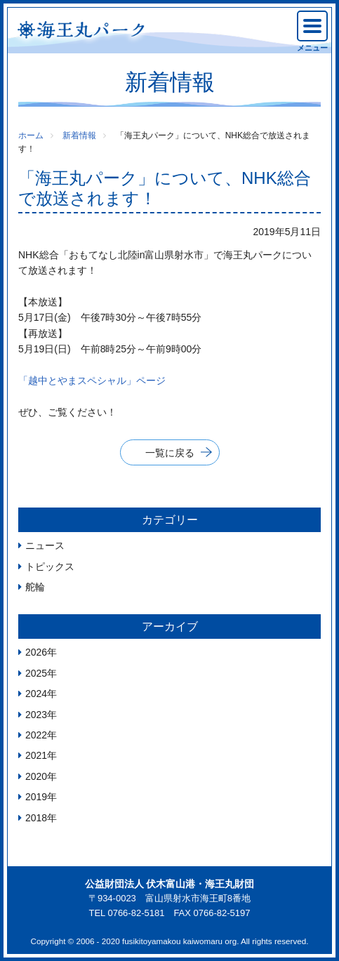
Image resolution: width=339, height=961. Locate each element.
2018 (36, 817)
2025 (36, 673)
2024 (36, 693)
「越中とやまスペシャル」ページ (92, 380)
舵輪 (35, 586)
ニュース (45, 545)
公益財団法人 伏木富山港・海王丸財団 (170, 883)
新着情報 (79, 135)
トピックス (49, 566)
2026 (36, 652)
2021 (36, 755)
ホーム (31, 135)
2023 (36, 714)
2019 (36, 796)
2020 (36, 776)
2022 (36, 735)
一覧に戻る (169, 452)
